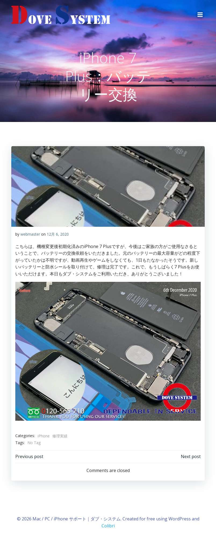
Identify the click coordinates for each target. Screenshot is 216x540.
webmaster (30, 234)
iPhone (44, 435)
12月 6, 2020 (58, 234)
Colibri (108, 526)
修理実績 (59, 435)
